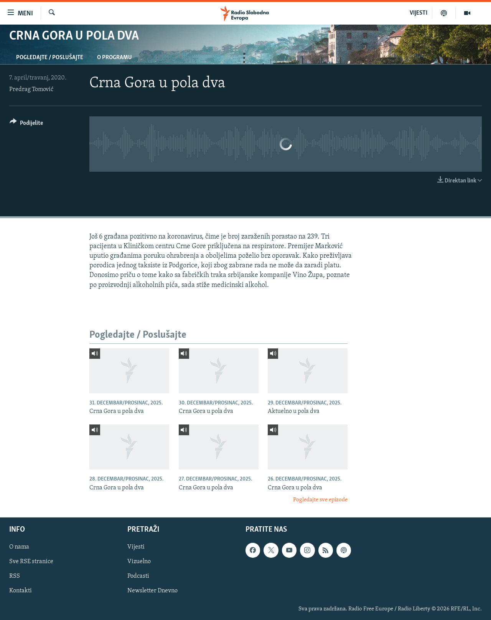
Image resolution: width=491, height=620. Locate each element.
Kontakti (20, 591)
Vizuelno (139, 562)
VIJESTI (418, 13)
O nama (19, 547)
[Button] (26, 124)
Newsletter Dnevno (152, 591)
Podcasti (138, 576)
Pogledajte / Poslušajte (49, 58)
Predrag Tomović (31, 89)
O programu (114, 58)
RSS (14, 576)
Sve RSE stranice (31, 562)
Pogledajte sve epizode (320, 500)
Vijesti (136, 547)
